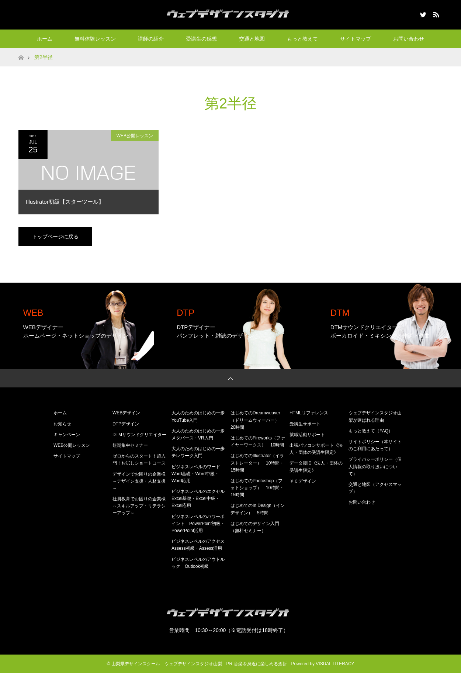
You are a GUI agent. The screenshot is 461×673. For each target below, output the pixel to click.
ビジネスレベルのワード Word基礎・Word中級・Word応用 (198, 473)
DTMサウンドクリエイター (139, 434)
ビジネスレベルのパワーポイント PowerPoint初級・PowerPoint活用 (198, 523)
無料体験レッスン (95, 39)
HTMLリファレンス (309, 412)
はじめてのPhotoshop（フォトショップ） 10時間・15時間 (257, 487)
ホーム (44, 39)
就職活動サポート (307, 434)
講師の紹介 (151, 39)
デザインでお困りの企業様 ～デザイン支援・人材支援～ (141, 481)
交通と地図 (252, 39)
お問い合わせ (408, 39)
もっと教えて (302, 39)
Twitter (422, 13)
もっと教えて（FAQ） (371, 431)
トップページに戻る (55, 236)
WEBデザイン (126, 412)
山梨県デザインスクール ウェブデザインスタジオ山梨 (166, 663)
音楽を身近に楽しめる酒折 (260, 663)
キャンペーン (66, 434)
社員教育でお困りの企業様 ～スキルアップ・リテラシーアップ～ (141, 505)
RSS (435, 13)
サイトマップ (355, 39)
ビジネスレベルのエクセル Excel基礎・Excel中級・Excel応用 (200, 498)
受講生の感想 (201, 39)
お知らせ (62, 424)
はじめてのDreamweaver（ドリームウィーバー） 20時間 (257, 419)
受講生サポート (305, 424)
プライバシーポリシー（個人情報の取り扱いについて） (375, 466)
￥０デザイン (303, 481)
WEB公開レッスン (135, 135)
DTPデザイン (125, 424)
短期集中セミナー (130, 445)
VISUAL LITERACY (335, 663)
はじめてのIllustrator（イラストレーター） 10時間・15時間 (257, 462)
